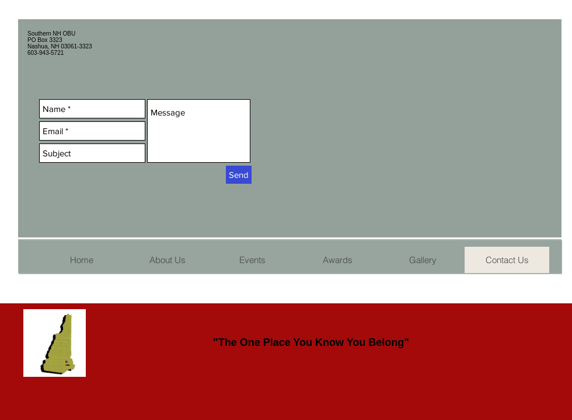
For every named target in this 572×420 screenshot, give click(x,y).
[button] (252, 260)
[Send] (239, 175)
